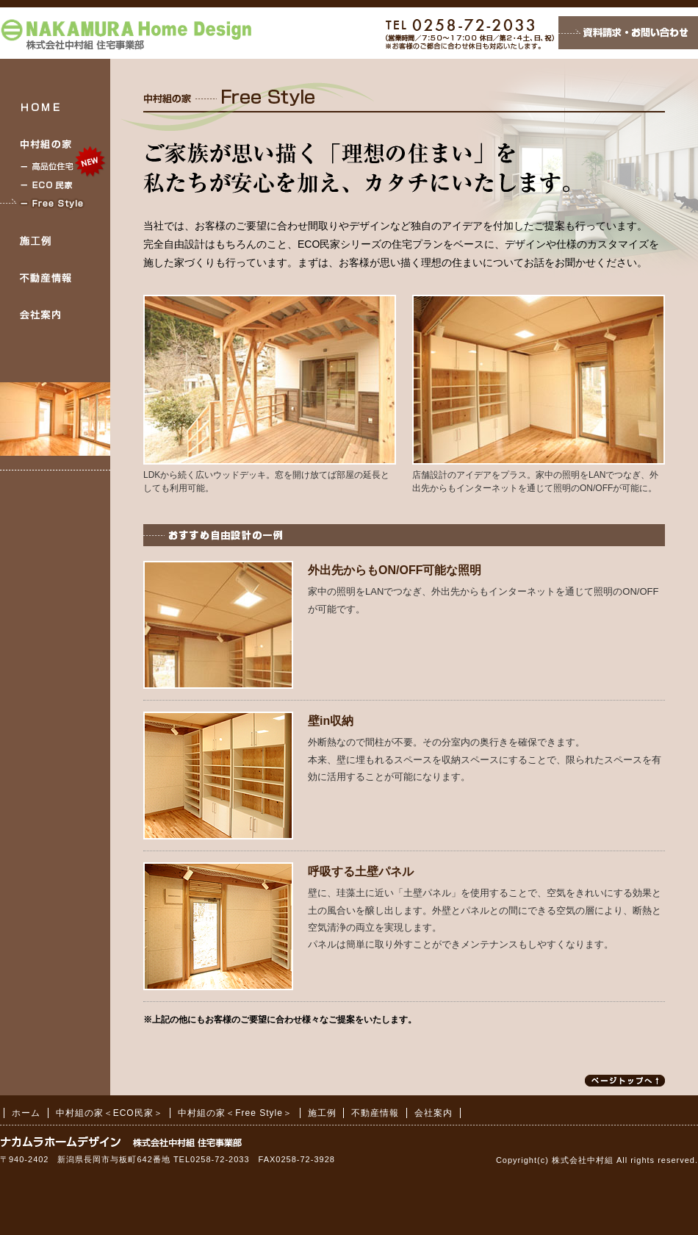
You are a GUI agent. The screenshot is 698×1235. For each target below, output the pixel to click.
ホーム (26, 1113)
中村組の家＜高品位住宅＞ (55, 166)
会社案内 (55, 315)
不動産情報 (55, 278)
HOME (55, 107)
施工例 (55, 241)
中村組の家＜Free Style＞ (55, 203)
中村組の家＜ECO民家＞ (55, 185)
